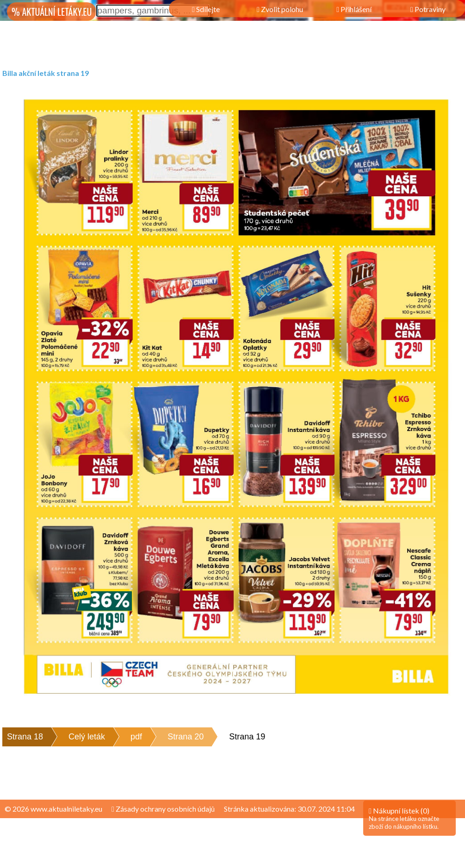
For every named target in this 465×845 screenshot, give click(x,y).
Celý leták (86, 736)
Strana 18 (25, 736)
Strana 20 (185, 736)
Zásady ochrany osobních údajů (163, 808)
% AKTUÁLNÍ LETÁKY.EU (52, 12)
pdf (136, 736)
